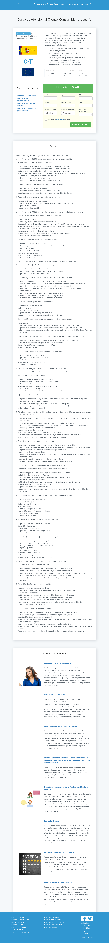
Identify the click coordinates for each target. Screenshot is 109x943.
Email (81, 102)
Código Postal (66, 102)
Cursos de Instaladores (20, 931)
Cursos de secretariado (26, 96)
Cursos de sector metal (52, 919)
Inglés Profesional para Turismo (58, 881)
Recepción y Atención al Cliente (57, 663)
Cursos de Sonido (18, 924)
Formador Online (51, 821)
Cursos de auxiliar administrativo (24, 99)
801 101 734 (88, 936)
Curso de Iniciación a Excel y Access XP (60, 726)
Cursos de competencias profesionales (27, 109)
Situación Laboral (50, 110)
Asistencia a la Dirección (54, 695)
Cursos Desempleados (56, 4)
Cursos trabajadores (23, 34)
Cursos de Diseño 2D (51, 916)
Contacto (85, 932)
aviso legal (60, 119)
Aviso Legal (85, 922)
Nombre (47, 95)
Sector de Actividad (82, 110)
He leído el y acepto (59, 119)
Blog (83, 929)
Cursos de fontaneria (51, 926)
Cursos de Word (18, 916)
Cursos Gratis (40, 4)
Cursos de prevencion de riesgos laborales (21, 920)
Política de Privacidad (85, 925)
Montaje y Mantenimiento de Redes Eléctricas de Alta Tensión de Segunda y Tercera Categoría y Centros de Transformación (67, 760)
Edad (81, 95)
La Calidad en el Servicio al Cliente (59, 852)
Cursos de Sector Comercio (53, 921)
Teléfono (47, 102)
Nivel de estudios (67, 110)
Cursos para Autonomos (77, 4)
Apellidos (64, 95)
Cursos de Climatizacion (52, 924)
